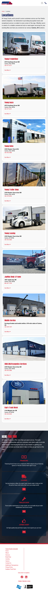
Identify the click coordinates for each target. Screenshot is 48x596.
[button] (8, 70)
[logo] (6, 3)
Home (3, 11)
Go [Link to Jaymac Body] (24, 531)
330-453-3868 (8, 152)
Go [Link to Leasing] (24, 489)
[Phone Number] (46, 2)
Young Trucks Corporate (12, 549)
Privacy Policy (9, 567)
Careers (8, 561)
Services (8, 555)
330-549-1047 (8, 327)
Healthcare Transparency (12, 565)
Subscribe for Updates (24, 572)
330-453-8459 (8, 414)
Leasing (8, 559)
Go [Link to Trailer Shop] (24, 511)
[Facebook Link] (22, 577)
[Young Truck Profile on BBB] (28, 587)
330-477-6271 (8, 65)
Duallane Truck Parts (11, 569)
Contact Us (8, 563)
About (7, 553)
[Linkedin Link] (26, 577)
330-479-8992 (8, 196)
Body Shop (8, 557)
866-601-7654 (8, 283)
